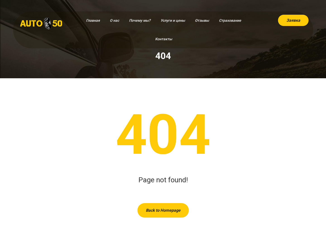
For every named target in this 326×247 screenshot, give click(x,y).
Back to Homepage (163, 210)
